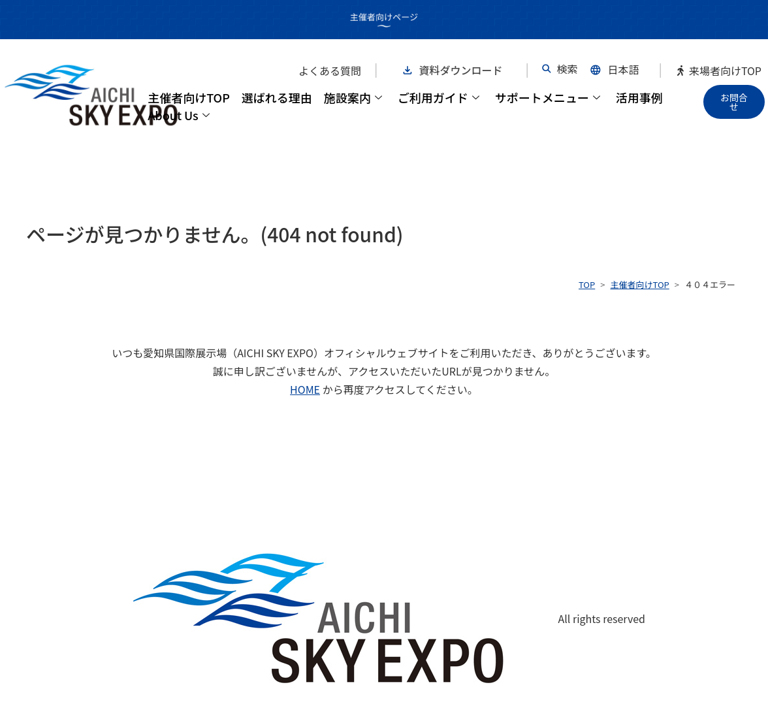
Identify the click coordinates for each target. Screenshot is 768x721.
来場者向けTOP (718, 70)
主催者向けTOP (189, 97)
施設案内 (353, 97)
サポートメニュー (547, 97)
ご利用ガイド (438, 97)
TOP (587, 284)
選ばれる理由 (277, 97)
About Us (179, 114)
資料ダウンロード (461, 70)
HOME (305, 389)
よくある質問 (329, 70)
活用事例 (639, 97)
